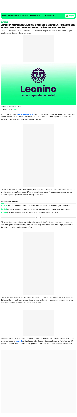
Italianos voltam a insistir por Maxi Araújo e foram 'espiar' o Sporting (33, 212)
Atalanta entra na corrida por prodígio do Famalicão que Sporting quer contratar (38, 206)
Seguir (70, 15)
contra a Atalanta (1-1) (25, 114)
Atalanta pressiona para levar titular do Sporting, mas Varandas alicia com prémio (38, 209)
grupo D (19, 341)
